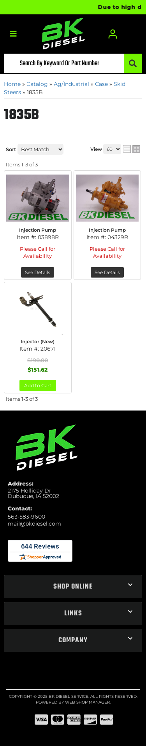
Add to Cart (37, 385)
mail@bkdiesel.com (34, 523)
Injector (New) (38, 341)
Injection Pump (37, 230)
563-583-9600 (26, 516)
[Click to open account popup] (113, 34)
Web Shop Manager (87, 702)
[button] (73, 63)
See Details (37, 272)
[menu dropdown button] (13, 34)
